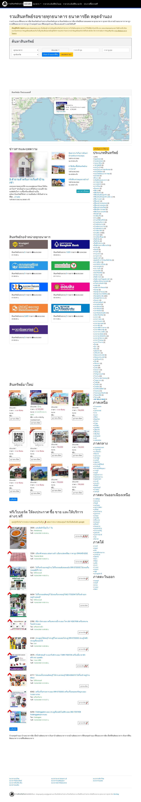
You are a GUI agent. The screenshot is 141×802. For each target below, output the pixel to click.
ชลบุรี (96, 583)
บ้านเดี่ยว (97, 233)
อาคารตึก (97, 325)
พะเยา (96, 415)
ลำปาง (96, 421)
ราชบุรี (96, 470)
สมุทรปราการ (98, 475)
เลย (95, 537)
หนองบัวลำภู (98, 528)
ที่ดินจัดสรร (97, 192)
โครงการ (97, 370)
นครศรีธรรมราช (99, 552)
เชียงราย (97, 432)
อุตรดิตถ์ (96, 427)
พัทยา (96, 589)
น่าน (95, 413)
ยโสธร (96, 516)
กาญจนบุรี (97, 449)
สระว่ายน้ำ (97, 268)
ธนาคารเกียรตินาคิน (15, 783)
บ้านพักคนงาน (98, 224)
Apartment (97, 159)
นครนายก (97, 456)
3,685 (26, 316)
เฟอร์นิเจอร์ (97, 359)
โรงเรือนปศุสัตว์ (99, 389)
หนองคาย (97, 526)
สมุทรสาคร (97, 479)
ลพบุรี (96, 473)
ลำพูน (96, 423)
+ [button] (14, 100)
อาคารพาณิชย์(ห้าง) (100, 336)
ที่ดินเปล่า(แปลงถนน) (100, 203)
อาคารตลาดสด (99, 323)
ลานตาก (96, 256)
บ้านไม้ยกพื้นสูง (99, 237)
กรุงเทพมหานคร (99, 447)
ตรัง (95, 550)
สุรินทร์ (96, 524)
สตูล (95, 571)
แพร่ (95, 438)
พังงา (95, 559)
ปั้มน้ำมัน (97, 239)
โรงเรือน (96, 386)
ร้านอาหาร (97, 254)
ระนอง (96, 567)
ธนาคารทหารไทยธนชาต (59, 783)
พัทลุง (95, 561)
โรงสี (95, 382)
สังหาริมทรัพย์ (98, 273)
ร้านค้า (96, 251)
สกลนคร (97, 522)
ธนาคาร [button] (36, 4)
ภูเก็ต (95, 563)
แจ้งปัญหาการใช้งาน (101, 149)
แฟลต (96, 365)
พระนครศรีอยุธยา (99, 468)
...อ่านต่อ (16, 197)
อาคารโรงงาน (98, 342)
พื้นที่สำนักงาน (98, 243)
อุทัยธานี (96, 430)
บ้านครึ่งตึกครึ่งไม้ (99, 220)
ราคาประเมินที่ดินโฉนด (52, 4)
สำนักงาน (97, 275)
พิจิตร (96, 417)
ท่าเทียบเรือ (97, 216)
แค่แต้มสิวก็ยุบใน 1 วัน (44, 528)
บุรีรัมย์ (96, 509)
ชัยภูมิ (96, 503)
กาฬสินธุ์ (97, 499)
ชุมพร (96, 548)
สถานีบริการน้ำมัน (99, 264)
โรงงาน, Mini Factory (100, 378)
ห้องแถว (96, 300)
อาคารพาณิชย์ (98, 334)
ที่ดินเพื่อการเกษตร (99, 209)
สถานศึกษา (97, 262)
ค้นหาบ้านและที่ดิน (50, 54)
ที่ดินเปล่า (97, 201)
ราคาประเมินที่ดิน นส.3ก (72, 4)
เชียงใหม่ (97, 434)
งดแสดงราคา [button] (66, 54)
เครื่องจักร (97, 353)
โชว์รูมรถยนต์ (98, 374)
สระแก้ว (96, 483)
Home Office (98, 163)
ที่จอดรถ (96, 188)
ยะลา (95, 565)
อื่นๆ (95, 349)
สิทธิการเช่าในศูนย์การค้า (102, 279)
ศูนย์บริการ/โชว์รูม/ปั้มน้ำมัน (103, 260)
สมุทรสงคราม (98, 477)
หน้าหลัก (27, 4)
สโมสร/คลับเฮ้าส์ (99, 283)
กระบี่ (95, 546)
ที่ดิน (95, 190)
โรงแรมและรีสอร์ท (100, 393)
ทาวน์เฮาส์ (97, 182)
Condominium (98, 161)
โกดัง (95, 368)
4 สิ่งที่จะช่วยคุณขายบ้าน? (79, 179)
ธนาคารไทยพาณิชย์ (15, 781)
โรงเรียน (96, 384)
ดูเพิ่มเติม (13, 499)
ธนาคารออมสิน (14, 785)
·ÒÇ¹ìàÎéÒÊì (97, 165)
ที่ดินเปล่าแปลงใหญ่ (100, 207)
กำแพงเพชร (97, 406)
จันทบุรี (96, 581)
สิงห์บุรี (96, 485)
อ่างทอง (96, 489)
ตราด (95, 585)
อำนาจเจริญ (98, 530)
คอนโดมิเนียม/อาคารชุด (101, 173)
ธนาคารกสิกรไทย (98, 778)
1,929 (68, 252)
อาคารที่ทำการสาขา (100, 327)
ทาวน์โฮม (97, 186)
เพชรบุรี (96, 491)
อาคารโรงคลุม (98, 340)
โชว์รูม (96, 372)
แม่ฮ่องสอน (97, 440)
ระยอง (96, 587)
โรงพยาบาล (97, 380)
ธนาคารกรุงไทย (14, 778)
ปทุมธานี (96, 462)
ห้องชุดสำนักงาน (99, 298)
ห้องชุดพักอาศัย (99, 296)
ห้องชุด (96, 290)
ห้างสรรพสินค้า (98, 302)
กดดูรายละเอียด (60, 111)
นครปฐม (96, 458)
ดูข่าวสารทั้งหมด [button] (83, 191)
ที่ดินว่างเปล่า (98, 199)
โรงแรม (96, 391)
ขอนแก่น (97, 501)
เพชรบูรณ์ (97, 436)
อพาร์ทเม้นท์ (98, 311)
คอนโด (96, 167)
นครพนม (97, 505)
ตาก (95, 408)
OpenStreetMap (118, 140)
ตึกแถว (96, 178)
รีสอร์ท (96, 249)
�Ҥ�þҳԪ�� (99, 399)
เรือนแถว (97, 363)
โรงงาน (96, 376)
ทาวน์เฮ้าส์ (97, 184)
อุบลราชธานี (98, 535)
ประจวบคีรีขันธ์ (99, 464)
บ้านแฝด (96, 235)
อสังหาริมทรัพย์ (98, 315)
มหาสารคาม (98, 511)
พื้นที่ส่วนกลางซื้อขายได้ (101, 245)
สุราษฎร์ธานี (98, 573)
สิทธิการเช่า (97, 277)
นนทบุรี (96, 460)
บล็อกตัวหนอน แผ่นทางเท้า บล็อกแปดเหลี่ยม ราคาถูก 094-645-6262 (62, 553)
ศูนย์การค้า (97, 258)
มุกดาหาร (97, 513)
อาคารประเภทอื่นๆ (100, 332)
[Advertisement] (70, 74)
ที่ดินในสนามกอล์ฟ (100, 212)
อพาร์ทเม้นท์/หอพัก (100, 313)
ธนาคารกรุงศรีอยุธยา (58, 781)
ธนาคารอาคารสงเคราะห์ (59, 778)
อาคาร (96, 317)
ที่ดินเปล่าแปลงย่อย (100, 205)
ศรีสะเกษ (97, 520)
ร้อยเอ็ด (96, 518)
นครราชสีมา (98, 507)
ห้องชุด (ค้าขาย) (99, 292)
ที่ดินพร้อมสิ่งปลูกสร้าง (101, 195)
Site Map (116, 794)
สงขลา (96, 569)
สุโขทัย (96, 425)
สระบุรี (96, 481)
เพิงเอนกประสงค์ (99, 357)
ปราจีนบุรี (97, 466)
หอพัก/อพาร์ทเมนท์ (100, 287)
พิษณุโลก (97, 419)
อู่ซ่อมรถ (96, 351)
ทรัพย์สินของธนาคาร (100, 180)
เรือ (95, 361)
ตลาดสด (96, 176)
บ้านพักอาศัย (98, 230)
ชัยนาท (96, 454)
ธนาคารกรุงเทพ (98, 781)
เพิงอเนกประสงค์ (99, 355)
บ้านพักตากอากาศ (99, 226)
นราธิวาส (97, 554)
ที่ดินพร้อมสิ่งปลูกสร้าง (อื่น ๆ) (103, 197)
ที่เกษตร (96, 214)
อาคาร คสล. (98, 319)
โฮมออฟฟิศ (97, 395)
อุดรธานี (96, 532)
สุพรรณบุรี (97, 487)
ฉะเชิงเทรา (97, 451)
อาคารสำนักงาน (99, 338)
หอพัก (96, 285)
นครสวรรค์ (97, 410)
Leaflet (109, 140)
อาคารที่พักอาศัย (99, 330)
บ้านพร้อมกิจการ (99, 222)
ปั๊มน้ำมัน (97, 241)
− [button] (14, 102)
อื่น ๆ (95, 346)
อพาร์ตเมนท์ (98, 306)
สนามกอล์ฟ (97, 266)
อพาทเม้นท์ (97, 304)
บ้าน (95, 218)
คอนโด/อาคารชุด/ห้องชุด (102, 169)
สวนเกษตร (97, 271)
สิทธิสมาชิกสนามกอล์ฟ (101, 281)
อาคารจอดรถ (98, 321)
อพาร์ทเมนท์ (98, 308)
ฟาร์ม (96, 247)
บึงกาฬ (96, 539)
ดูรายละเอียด (14, 419)
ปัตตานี (96, 557)
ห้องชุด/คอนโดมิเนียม (101, 294)
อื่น (95, 344)
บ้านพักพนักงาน (99, 228)
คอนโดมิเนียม (98, 171)
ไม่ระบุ (96, 397)
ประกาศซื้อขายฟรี (91, 4)
